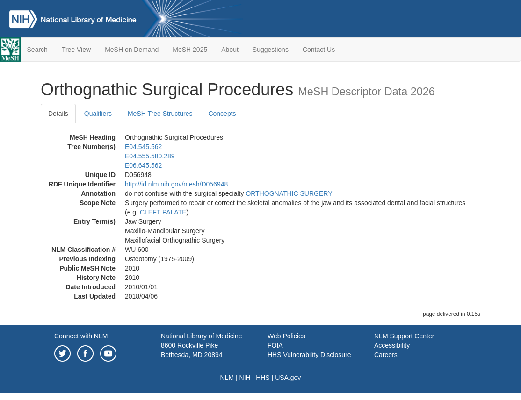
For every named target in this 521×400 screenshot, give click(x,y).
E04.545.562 (143, 146)
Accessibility (392, 345)
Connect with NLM (81, 336)
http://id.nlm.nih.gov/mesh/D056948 (176, 184)
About (230, 49)
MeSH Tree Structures (160, 113)
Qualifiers (98, 113)
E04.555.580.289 (150, 156)
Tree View (76, 49)
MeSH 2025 (190, 49)
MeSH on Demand (132, 49)
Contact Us (319, 49)
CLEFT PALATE (163, 212)
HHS (263, 377)
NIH (245, 377)
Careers (386, 354)
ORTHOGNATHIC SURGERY (289, 193)
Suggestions (271, 49)
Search (37, 49)
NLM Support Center (404, 336)
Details (58, 113)
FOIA (275, 345)
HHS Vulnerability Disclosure (309, 354)
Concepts (222, 113)
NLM (227, 377)
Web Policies (286, 336)
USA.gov (288, 377)
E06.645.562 (143, 165)
